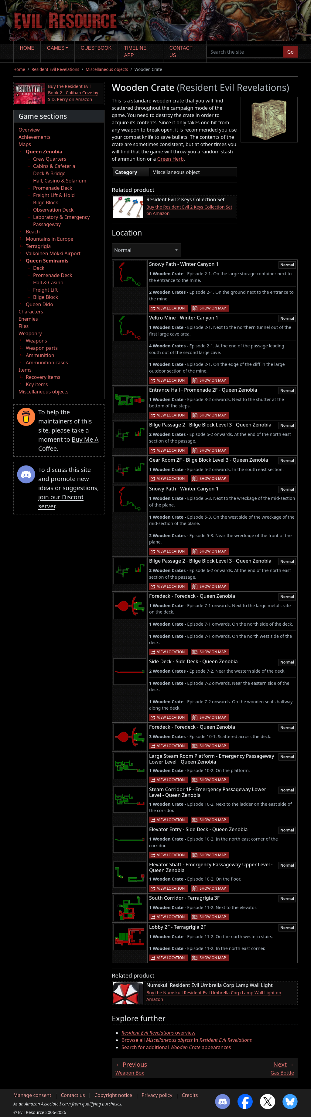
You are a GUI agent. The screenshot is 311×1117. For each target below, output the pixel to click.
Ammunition (40, 355)
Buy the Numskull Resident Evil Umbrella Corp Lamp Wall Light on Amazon (213, 996)
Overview (29, 129)
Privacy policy (157, 1095)
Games (56, 48)
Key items (37, 384)
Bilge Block (45, 202)
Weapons (36, 340)
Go (290, 51)
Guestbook (96, 48)
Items (25, 369)
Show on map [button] (213, 308)
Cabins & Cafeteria (54, 166)
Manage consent (32, 1095)
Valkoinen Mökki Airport (53, 253)
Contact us (181, 51)
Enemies (28, 319)
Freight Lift (45, 289)
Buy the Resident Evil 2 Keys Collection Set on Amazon (189, 210)
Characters (31, 311)
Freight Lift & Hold (54, 195)
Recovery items (43, 377)
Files (24, 326)
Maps (25, 144)
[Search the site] (245, 52)
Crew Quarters (49, 159)
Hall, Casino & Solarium (59, 180)
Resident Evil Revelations (55, 69)
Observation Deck (53, 209)
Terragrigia (38, 246)
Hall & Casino (48, 282)
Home (27, 48)
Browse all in (186, 1040)
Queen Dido (39, 304)
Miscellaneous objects (107, 69)
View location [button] (171, 308)
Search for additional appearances (176, 1047)
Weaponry (30, 333)
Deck (38, 268)
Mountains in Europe (49, 239)
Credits (190, 1095)
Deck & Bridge (49, 173)
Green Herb (170, 159)
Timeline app (135, 51)
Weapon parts (42, 348)
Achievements (34, 137)
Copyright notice (113, 1095)
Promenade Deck (52, 188)
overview (158, 1032)
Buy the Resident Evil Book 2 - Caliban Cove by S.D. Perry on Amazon (73, 92)
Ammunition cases (47, 362)
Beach (33, 231)
